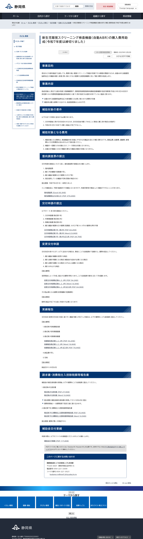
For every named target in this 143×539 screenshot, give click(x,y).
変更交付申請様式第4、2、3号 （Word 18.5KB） (62, 284)
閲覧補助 (128, 4)
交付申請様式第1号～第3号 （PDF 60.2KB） (61, 230)
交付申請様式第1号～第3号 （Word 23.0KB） (61, 233)
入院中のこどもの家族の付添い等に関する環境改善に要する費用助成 (25, 117)
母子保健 (53, 23)
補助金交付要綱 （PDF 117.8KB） (57, 441)
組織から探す (99, 16)
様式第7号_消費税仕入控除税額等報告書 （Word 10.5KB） (66, 416)
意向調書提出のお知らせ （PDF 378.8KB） (60, 196)
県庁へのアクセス (122, 509)
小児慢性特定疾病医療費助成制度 (24, 69)
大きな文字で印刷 (123, 56)
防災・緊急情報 (108, 6)
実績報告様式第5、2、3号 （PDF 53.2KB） (60, 341)
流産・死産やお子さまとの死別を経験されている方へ (24, 124)
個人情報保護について (43, 522)
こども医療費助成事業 (22, 75)
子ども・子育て (43, 23)
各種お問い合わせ (105, 509)
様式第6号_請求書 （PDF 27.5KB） (57, 392)
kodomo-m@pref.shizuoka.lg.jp (63, 474)
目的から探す (44, 16)
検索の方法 (89, 6)
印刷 (108, 56)
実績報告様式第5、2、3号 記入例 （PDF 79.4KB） (63, 347)
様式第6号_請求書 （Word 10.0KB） (58, 395)
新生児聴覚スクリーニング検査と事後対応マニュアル (25, 88)
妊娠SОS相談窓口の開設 (23, 110)
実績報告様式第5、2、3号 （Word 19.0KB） (61, 344)
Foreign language (127, 8)
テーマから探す (71, 16)
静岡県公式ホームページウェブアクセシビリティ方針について (78, 522)
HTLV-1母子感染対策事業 (24, 63)
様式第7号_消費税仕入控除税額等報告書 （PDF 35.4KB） (65, 413)
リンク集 (108, 522)
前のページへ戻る (111, 483)
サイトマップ (122, 522)
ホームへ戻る (126, 483)
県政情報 (127, 16)
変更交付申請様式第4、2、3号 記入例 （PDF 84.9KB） (64, 287)
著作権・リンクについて (21, 522)
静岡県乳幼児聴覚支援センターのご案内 (25, 104)
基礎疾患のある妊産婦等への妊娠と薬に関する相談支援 (24, 57)
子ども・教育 (32, 23)
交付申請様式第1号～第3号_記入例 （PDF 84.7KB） (64, 236)
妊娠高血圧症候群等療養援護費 (24, 81)
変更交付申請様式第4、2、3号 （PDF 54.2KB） (62, 280)
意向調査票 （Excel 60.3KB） (56, 192)
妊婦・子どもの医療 (64, 23)
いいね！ (65, 52)
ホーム (16, 16)
